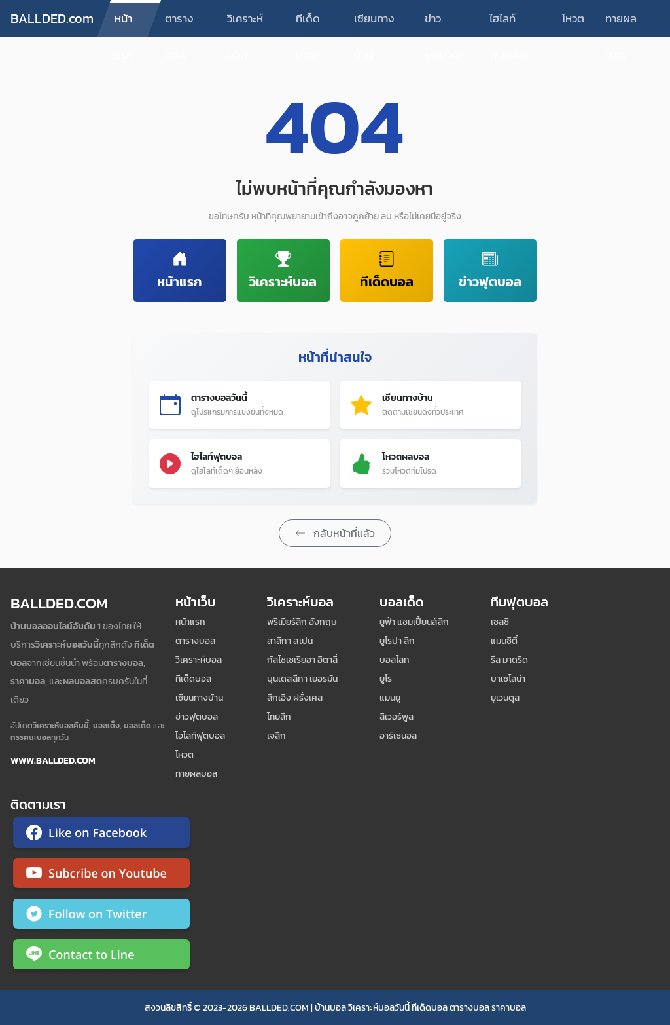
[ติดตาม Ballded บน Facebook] (101, 835)
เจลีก (276, 736)
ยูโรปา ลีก (397, 641)
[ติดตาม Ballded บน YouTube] (101, 875)
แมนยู (389, 698)
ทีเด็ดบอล (308, 23)
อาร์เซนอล (398, 736)
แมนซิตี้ (504, 641)
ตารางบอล (179, 23)
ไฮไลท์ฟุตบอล (507, 23)
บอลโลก (394, 660)
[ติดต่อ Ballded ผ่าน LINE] (101, 957)
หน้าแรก (124, 23)
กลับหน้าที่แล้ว (335, 533)
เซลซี (500, 622)
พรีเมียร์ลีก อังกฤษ (302, 622)
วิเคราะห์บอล (245, 23)
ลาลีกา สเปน (290, 641)
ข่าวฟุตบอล (442, 23)
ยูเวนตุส (505, 698)
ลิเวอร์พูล (396, 717)
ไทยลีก (279, 717)
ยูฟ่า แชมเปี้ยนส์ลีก (414, 622)
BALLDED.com (52, 18)
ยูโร (385, 679)
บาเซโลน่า (508, 679)
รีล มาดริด (509, 660)
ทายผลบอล (621, 23)
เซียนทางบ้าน (374, 23)
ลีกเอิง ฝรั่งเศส (295, 698)
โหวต (573, 18)
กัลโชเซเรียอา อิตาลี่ (302, 660)
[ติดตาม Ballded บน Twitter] (101, 916)
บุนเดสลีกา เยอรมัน (302, 679)
